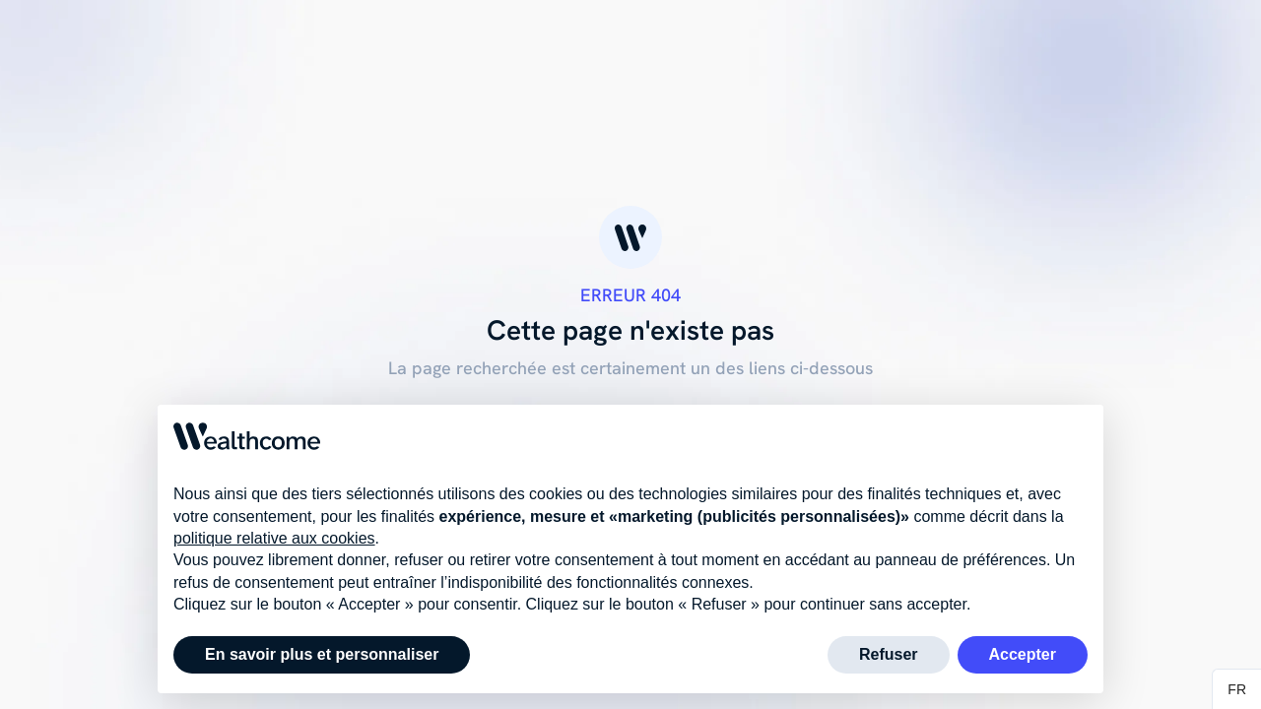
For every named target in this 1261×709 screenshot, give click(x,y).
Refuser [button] (888, 654)
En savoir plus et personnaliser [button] (321, 654)
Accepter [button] (1022, 654)
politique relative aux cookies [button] (274, 538)
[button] (1237, 689)
